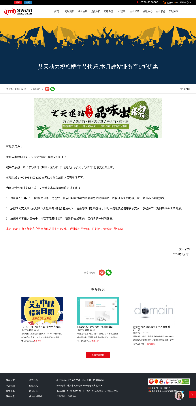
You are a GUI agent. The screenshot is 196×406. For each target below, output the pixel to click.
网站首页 (10, 380)
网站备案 (10, 396)
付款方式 (33, 385)
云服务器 (108, 11)
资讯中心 (148, 11)
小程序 (121, 11)
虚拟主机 (95, 11)
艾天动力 (24, 12)
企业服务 (161, 11)
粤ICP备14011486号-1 (161, 388)
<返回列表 (185, 89)
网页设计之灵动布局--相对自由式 (95, 326)
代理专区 (174, 11)
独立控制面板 (35, 396)
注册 (28, 2)
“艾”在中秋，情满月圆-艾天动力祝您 (41, 326)
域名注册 (82, 11)
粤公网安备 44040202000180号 (165, 391)
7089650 (72, 396)
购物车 (170, 2)
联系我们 (10, 385)
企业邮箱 (134, 11)
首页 (56, 11)
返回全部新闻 (98, 355)
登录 (18, 2)
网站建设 (69, 11)
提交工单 (10, 391)
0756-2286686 (149, 2)
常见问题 (33, 391)
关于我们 (33, 380)
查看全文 (37, 341)
